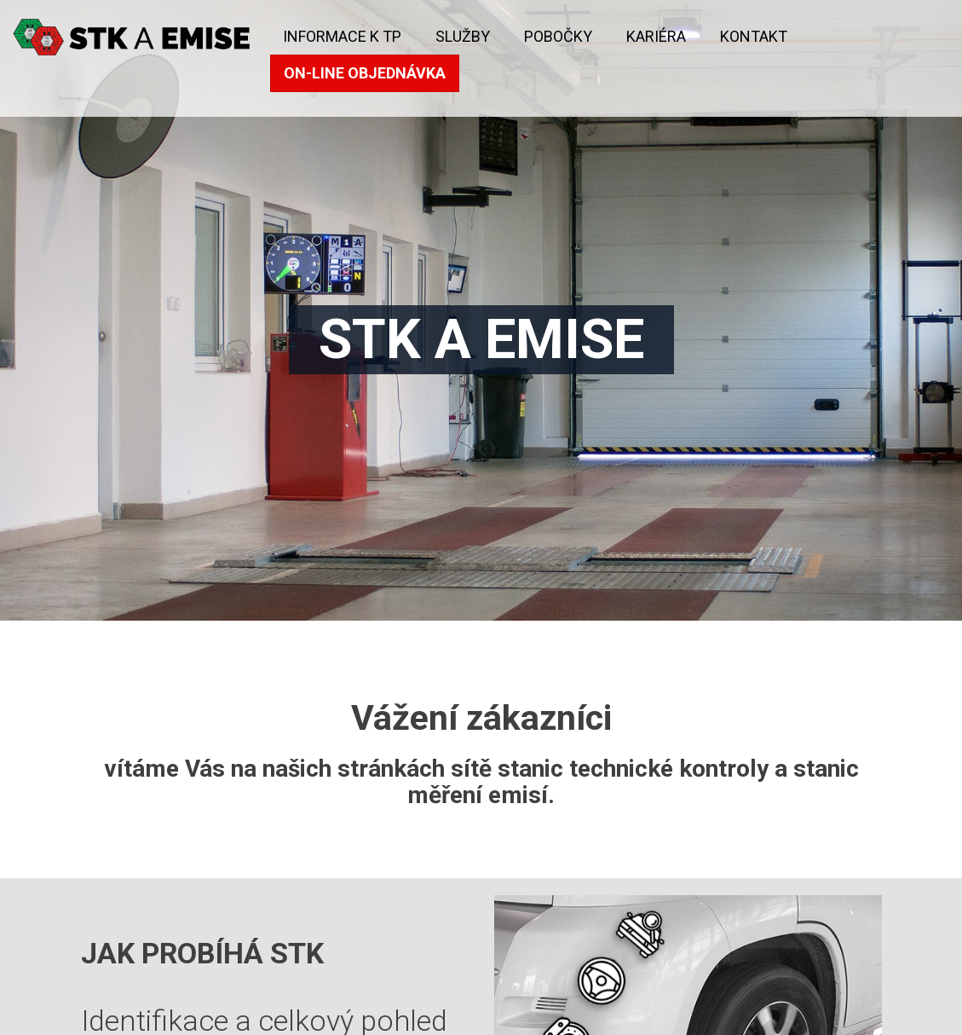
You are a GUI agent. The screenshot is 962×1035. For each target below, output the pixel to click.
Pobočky (558, 36)
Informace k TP (342, 36)
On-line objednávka (365, 73)
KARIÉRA (656, 36)
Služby (462, 36)
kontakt (753, 36)
